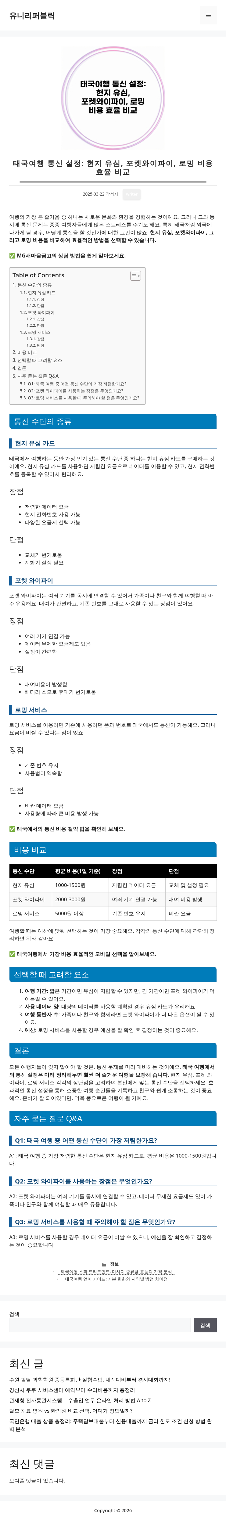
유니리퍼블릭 (32, 15)
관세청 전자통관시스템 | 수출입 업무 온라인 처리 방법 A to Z (80, 1400)
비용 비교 (27, 352)
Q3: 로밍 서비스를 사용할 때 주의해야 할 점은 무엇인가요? (83, 398)
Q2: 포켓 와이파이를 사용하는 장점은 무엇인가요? (75, 391)
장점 (40, 299)
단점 (40, 305)
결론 (22, 368)
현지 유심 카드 (42, 292)
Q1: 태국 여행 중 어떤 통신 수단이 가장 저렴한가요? (77, 384)
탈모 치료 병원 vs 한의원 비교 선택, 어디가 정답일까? (70, 1410)
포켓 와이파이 (41, 312)
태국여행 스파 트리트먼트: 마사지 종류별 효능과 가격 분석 (116, 1271)
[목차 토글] (132, 276)
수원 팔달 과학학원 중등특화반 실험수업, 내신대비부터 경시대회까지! (89, 1379)
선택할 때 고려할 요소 (39, 360)
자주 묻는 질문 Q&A (38, 376)
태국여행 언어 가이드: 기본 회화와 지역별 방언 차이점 (116, 1279)
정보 (114, 1264)
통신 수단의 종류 (34, 285)
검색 (14, 1313)
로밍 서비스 (39, 332)
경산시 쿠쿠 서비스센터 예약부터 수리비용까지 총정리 (72, 1389)
